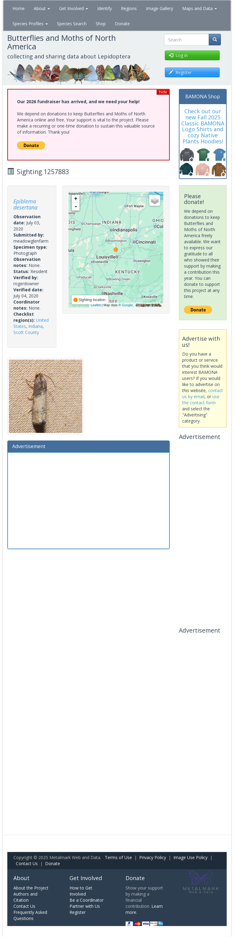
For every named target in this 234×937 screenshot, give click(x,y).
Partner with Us (84, 906)
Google (127, 305)
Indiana (35, 326)
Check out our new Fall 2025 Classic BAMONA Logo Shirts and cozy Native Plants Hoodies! (202, 126)
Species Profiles (30, 23)
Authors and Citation (25, 897)
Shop (101, 23)
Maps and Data (199, 8)
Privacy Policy (152, 857)
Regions (129, 8)
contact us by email (202, 393)
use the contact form (200, 399)
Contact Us (27, 863)
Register (77, 912)
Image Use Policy (190, 857)
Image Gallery (159, 8)
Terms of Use (118, 857)
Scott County (26, 332)
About (42, 8)
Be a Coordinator (86, 900)
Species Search (72, 23)
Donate (122, 23)
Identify (104, 8)
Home (18, 8)
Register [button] (180, 72)
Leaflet (96, 305)
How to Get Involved (80, 891)
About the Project (30, 888)
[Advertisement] (88, 499)
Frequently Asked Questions (30, 915)
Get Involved (73, 8)
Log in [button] (178, 55)
